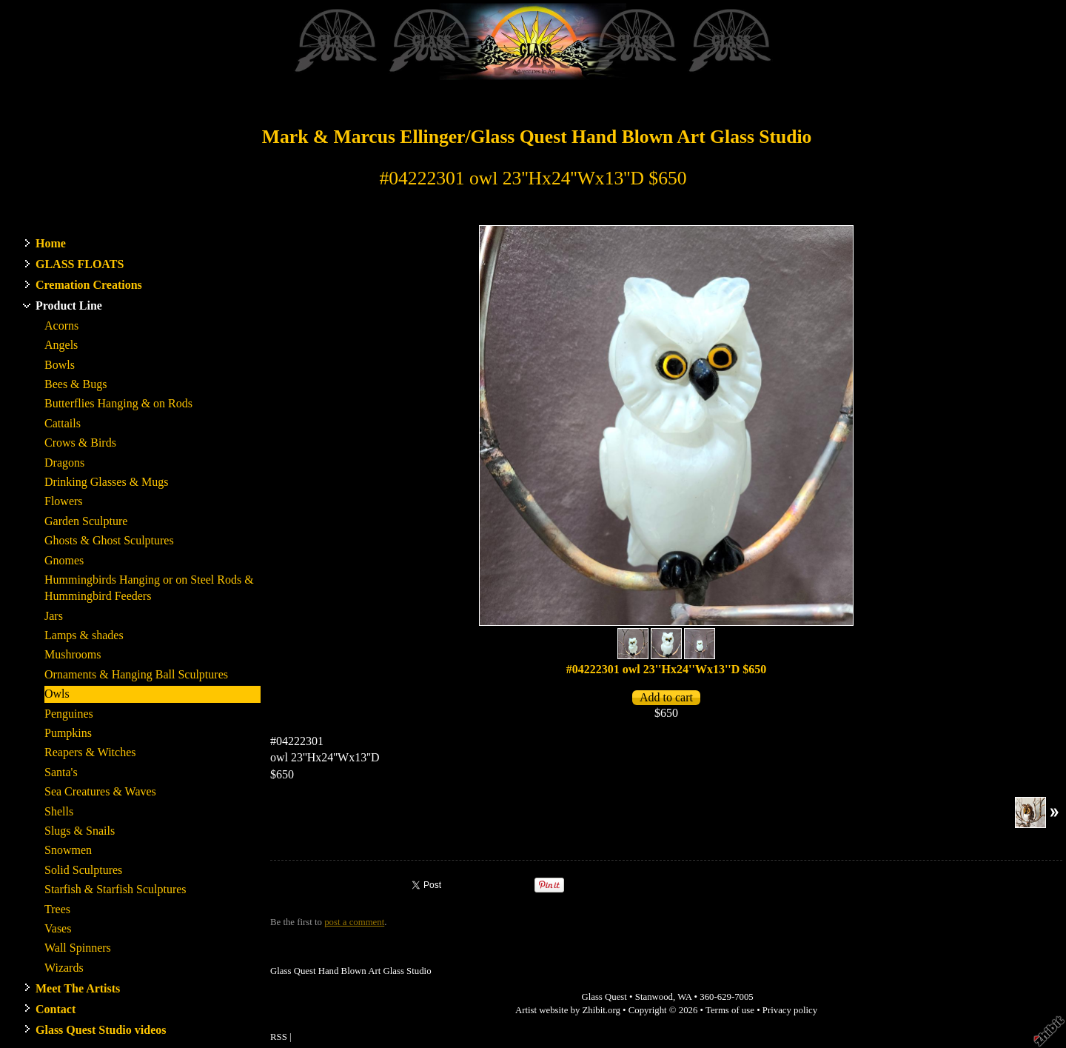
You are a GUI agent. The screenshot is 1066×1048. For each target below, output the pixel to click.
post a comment (354, 922)
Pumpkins (68, 733)
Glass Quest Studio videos (101, 1030)
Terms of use (729, 1010)
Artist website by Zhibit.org (567, 1010)
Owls (57, 693)
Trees (57, 909)
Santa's (61, 772)
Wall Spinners (77, 947)
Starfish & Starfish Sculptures (115, 889)
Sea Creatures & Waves (100, 791)
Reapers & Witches (89, 752)
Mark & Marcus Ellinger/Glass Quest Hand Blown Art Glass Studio (537, 136)
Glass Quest (604, 997)
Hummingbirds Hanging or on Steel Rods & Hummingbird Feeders (149, 587)
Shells (58, 811)
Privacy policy (789, 1010)
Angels (61, 344)
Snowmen (68, 850)
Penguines (68, 713)
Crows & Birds (80, 442)
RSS (278, 1037)
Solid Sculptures (83, 870)
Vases (57, 928)
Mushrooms (72, 654)
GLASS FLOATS (80, 264)
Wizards (64, 967)
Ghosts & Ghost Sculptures (109, 540)
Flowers (63, 501)
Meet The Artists (78, 988)
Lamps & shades (84, 635)
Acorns (61, 325)
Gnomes (64, 560)
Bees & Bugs (75, 384)
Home (51, 243)
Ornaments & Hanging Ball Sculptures (136, 674)
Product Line (69, 305)
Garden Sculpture (85, 521)
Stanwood (654, 997)
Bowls (59, 364)
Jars (53, 616)
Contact (56, 1009)
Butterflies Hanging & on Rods (118, 403)
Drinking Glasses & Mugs (106, 481)
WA (684, 997)
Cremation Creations (89, 284)
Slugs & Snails (79, 830)
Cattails (62, 423)
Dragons (64, 462)
